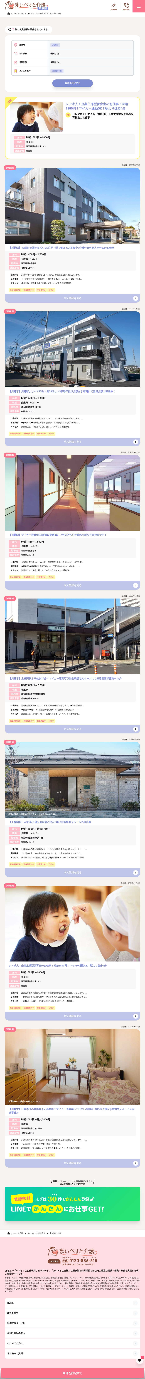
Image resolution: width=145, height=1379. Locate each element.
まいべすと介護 (17, 13)
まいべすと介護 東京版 (36, 13)
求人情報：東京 (56, 13)
